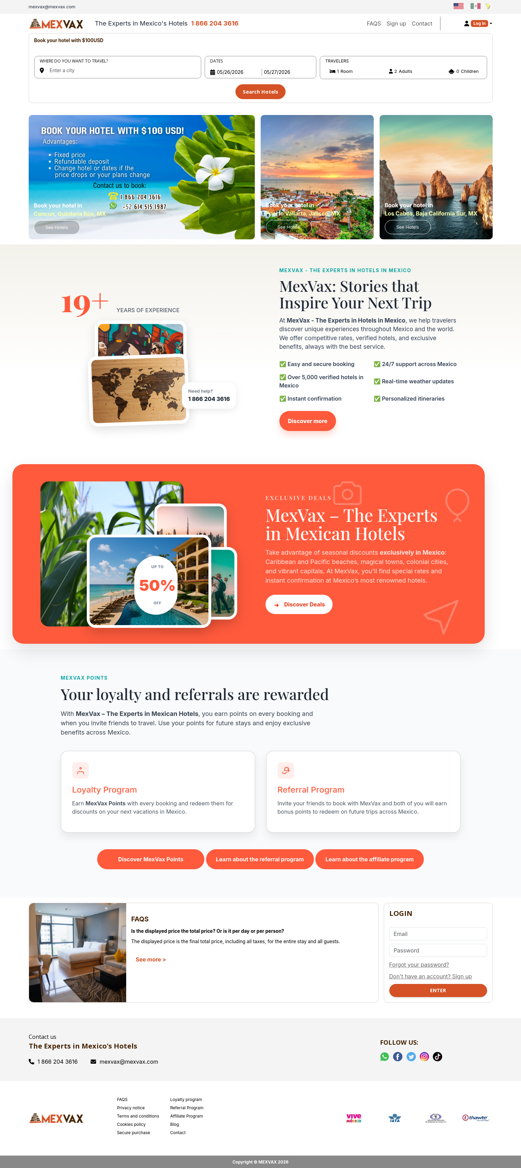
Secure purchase (133, 1131)
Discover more (307, 419)
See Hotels (56, 226)
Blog (174, 1123)
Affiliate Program (186, 1114)
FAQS (374, 23)
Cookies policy (131, 1123)
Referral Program (186, 1106)
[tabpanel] (260, 67)
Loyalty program (186, 1098)
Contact (422, 23)
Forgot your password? (419, 963)
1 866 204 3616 (215, 23)
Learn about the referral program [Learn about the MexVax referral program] (260, 857)
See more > (151, 958)
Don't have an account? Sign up (430, 974)
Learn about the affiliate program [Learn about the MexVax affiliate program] (369, 857)
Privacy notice (131, 1106)
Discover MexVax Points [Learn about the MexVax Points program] (151, 857)
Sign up (396, 23)
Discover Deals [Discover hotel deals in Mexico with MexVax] (299, 603)
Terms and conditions (138, 1114)
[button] (403, 71)
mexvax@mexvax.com (124, 1060)
